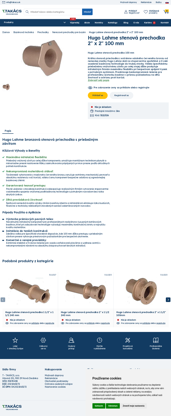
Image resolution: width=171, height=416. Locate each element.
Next (168, 300)
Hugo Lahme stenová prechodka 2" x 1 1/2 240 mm (85, 315)
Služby (159, 2)
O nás (136, 22)
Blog (126, 22)
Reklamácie (146, 2)
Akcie (58, 22)
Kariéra (148, 22)
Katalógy (84, 22)
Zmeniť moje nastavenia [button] (133, 406)
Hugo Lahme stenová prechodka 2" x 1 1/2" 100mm (141, 315)
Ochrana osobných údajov (59, 385)
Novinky (70, 22)
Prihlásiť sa (97, 95)
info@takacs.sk (11, 2)
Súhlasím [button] (99, 406)
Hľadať (87, 12)
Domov (6, 32)
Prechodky (43, 32)
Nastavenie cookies (55, 388)
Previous (3, 300)
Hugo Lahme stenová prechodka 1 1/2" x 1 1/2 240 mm (29, 315)
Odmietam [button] (113, 406)
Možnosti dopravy (128, 2)
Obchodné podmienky (56, 383)
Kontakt (165, 22)
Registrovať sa (121, 95)
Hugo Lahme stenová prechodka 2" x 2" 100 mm (116, 32)
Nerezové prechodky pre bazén (69, 32)
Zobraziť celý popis (98, 80)
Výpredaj (46, 22)
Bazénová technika (23, 32)
